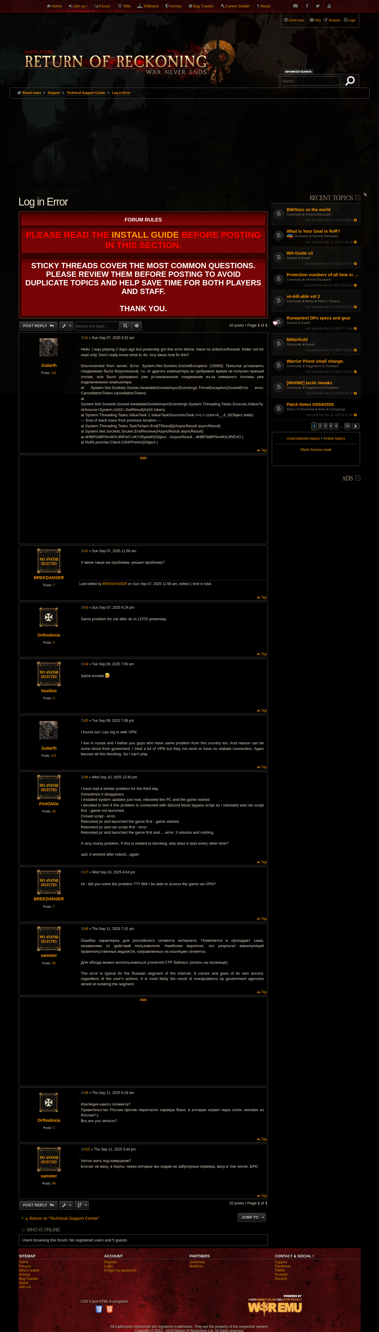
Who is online (43, 1229)
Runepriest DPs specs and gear (319, 318)
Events (310, 344)
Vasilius (49, 690)
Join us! (25, 1287)
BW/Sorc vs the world (308, 209)
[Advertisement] (189, 143)
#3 (86, 607)
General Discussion (318, 214)
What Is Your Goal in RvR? (313, 231)
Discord (281, 1279)
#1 (86, 338)
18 (53, 811)
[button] (356, 426)
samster (49, 955)
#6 (86, 777)
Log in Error (121, 92)
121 (53, 373)
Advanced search (299, 71)
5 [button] (336, 426)
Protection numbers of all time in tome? (323, 274)
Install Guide (145, 235)
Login (108, 1266)
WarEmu (196, 1266)
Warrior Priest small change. (315, 361)
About (265, 6)
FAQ (317, 20)
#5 (86, 721)
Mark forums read (316, 449)
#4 (86, 664)
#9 (86, 1093)
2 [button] (320, 426)
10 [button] (347, 426)
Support (281, 1262)
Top (264, 450)
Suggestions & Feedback (322, 366)
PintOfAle (49, 803)
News (322, 409)
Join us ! (80, 6)
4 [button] (331, 426)
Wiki (127, 6)
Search (351, 82)
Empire (306, 258)
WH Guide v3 (300, 253)
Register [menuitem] (335, 20)
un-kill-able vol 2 (303, 296)
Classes (292, 258)
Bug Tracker (203, 6)
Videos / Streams (329, 301)
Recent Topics (331, 198)
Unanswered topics (303, 438)
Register (111, 1262)
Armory (175, 6)
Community (294, 214)
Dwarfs (305, 322)
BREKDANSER (49, 577)
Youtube (281, 1274)
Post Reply (35, 326)
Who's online (29, 1270)
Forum (104, 6)
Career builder (238, 6)
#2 (86, 551)
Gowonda (197, 1262)
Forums (25, 1266)
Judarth (49, 365)
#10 (87, 1149)
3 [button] (326, 426)
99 (53, 963)
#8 (86, 929)
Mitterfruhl (297, 339)
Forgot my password (120, 1270)
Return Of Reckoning (300, 409)
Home (57, 6)
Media (310, 301)
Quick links (296, 20)
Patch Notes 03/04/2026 (310, 404)
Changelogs (337, 409)
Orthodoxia (49, 635)
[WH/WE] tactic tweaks (309, 382)
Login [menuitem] (352, 20)
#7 (86, 872)
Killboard (151, 6)
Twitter (280, 1270)
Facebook (282, 1266)
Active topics (334, 438)
